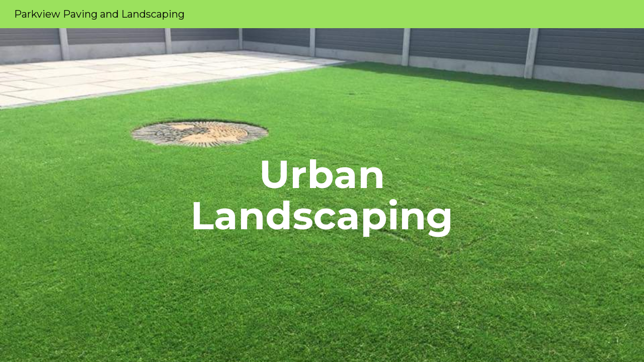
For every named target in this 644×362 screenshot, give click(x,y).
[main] (322, 195)
